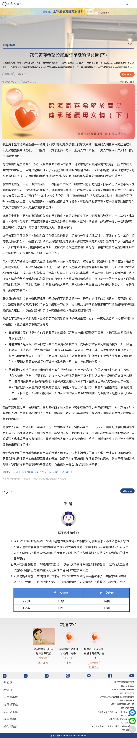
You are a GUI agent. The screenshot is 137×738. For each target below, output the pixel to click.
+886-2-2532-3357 (126, 693)
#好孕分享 (67, 472)
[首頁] (15, 4)
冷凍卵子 (21, 74)
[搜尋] (127, 4)
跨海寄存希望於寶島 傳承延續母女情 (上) (94, 653)
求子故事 (43, 662)
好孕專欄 (9, 45)
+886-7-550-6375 (127, 715)
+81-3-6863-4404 (127, 722)
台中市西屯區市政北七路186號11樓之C (117, 696)
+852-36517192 (127, 729)
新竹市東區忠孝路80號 (124, 682)
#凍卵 (16, 472)
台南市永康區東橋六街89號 (122, 704)
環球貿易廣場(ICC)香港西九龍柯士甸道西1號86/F (113, 726)
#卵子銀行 (54, 472)
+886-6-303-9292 (127, 707)
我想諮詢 (127, 74)
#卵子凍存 (27, 472)
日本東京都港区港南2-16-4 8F (121, 718)
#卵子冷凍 (40, 472)
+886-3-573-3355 (127, 685)
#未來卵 (6, 472)
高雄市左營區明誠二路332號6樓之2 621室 (116, 711)
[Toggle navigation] (131, 4)
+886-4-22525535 (126, 700)
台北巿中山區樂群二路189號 (121, 689)
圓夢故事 (9, 74)
